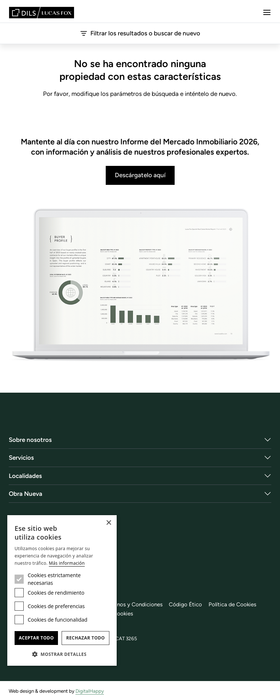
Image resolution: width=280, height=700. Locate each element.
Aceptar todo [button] (36, 638)
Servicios (21, 457)
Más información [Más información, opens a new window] (67, 563)
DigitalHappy (89, 691)
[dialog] (62, 590)
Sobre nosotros (30, 439)
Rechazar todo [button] (85, 638)
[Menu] (266, 12)
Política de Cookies (232, 604)
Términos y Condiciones (133, 604)
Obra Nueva (25, 493)
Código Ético (185, 604)
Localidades (25, 475)
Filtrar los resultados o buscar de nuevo (140, 33)
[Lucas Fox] (41, 13)
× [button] (108, 523)
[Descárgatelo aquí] (140, 285)
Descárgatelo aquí (140, 175)
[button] (62, 654)
